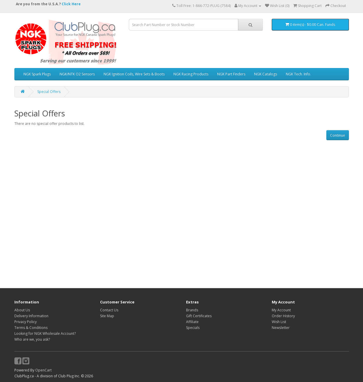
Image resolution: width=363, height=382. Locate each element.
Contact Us (109, 310)
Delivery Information (31, 315)
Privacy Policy (25, 321)
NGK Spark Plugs (37, 74)
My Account (281, 310)
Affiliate (192, 321)
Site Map (107, 315)
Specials (193, 327)
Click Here (71, 3)
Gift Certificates (199, 315)
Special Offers (48, 91)
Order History (283, 315)
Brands (192, 310)
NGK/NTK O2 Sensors (77, 74)
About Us (22, 310)
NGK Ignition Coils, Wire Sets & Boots (134, 74)
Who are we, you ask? (32, 339)
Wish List (279, 321)
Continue (337, 135)
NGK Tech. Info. (298, 74)
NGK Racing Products (190, 74)
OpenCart (43, 370)
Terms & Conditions (31, 327)
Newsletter (281, 327)
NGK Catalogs (265, 74)
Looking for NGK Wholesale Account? (45, 333)
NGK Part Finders (231, 74)
